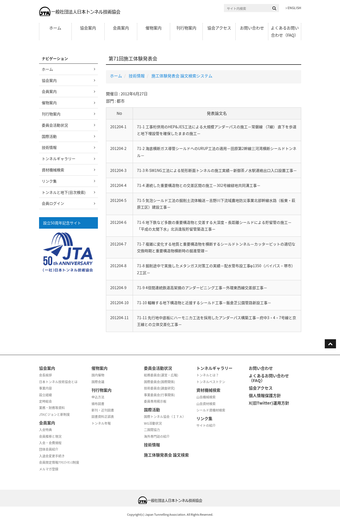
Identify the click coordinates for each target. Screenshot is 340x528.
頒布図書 (97, 403)
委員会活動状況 (55, 125)
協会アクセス (219, 28)
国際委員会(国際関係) (159, 381)
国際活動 (49, 136)
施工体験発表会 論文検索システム (181, 76)
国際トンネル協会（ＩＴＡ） (165, 416)
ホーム (55, 28)
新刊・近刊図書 (102, 410)
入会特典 (45, 429)
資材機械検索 (53, 169)
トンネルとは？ (207, 375)
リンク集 (49, 181)
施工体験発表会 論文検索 (166, 455)
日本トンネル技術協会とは (58, 381)
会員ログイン (53, 203)
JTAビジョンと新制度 (54, 414)
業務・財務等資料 (52, 407)
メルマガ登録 (48, 469)
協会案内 (88, 28)
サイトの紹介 (206, 425)
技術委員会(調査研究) (159, 388)
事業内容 (45, 388)
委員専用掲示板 (155, 401)
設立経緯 (45, 395)
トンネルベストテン (210, 381)
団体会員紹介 (48, 449)
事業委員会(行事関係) (159, 395)
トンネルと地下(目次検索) (64, 192)
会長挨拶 (45, 375)
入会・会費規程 (50, 442)
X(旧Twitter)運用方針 (269, 403)
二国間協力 (152, 429)
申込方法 (97, 397)
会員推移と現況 (50, 436)
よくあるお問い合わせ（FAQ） (285, 31)
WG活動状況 (153, 423)
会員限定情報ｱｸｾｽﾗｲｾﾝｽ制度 (59, 462)
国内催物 (97, 375)
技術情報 (137, 76)
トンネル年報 (101, 423)
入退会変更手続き (52, 456)
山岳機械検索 (206, 397)
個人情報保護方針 (265, 395)
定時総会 (45, 401)
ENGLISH (293, 7)
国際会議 (97, 381)
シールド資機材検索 (210, 410)
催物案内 (154, 28)
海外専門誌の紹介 (157, 436)
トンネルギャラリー (58, 158)
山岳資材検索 (206, 403)
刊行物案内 (186, 28)
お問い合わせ (252, 28)
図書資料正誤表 (102, 416)
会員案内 (121, 28)
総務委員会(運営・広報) (161, 375)
